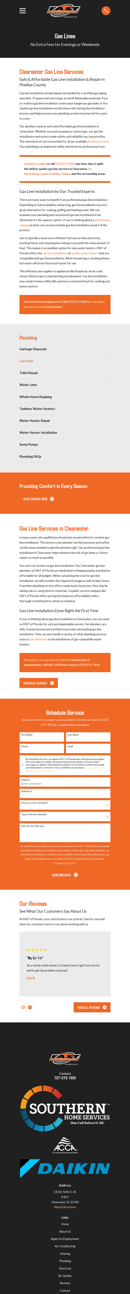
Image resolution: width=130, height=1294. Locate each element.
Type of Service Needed (34, 814)
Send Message (65, 875)
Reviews (65, 1283)
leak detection (38, 639)
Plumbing (65, 1261)
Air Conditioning (65, 1246)
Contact (65, 1290)
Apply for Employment (65, 1239)
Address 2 (26, 791)
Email (70, 746)
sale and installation (54, 253)
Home (65, 1224)
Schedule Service (38, 683)
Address (25, 779)
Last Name (73, 734)
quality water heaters (85, 253)
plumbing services (98, 141)
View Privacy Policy (43, 770)
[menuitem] (65, 349)
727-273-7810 (65, 1077)
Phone (24, 746)
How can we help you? (33, 826)
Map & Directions (65, 1207)
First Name (26, 734)
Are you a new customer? (34, 802)
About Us (65, 1231)
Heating (65, 1253)
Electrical (65, 1268)
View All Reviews (92, 1007)
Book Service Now (38, 499)
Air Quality (65, 1276)
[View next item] (30, 1007)
